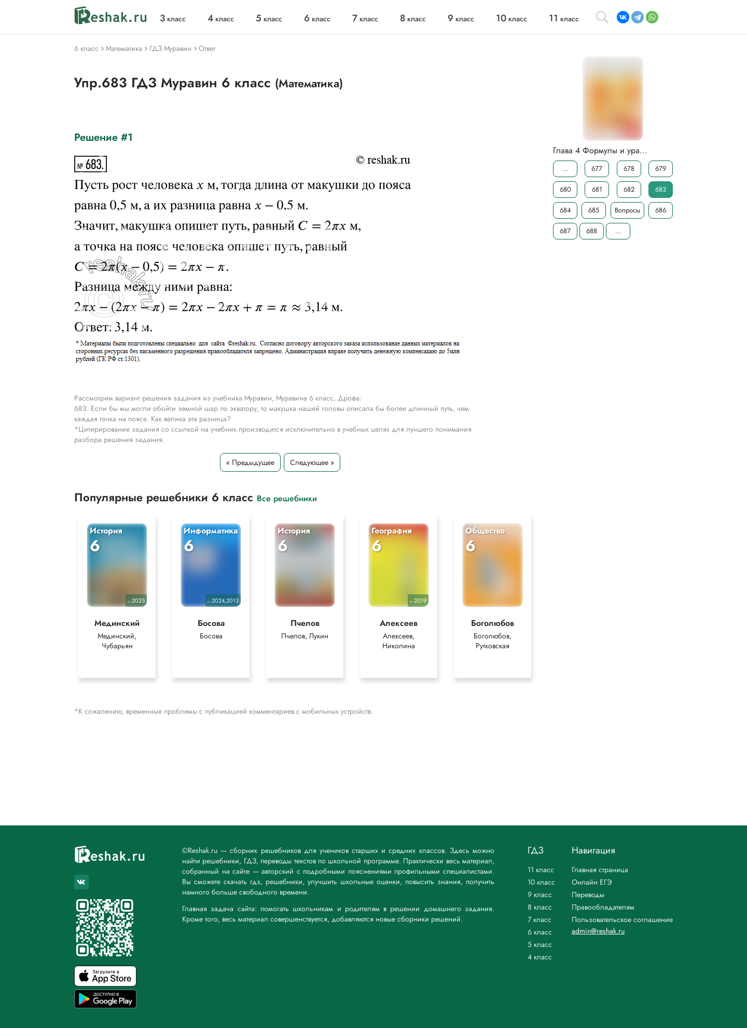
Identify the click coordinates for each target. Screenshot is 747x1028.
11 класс (541, 869)
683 (660, 189)
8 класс (540, 907)
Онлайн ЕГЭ (592, 882)
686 (660, 210)
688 (591, 231)
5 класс (540, 944)
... (565, 168)
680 (565, 189)
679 (660, 168)
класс (173, 19)
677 (596, 168)
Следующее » (312, 462)
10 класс (541, 882)
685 (593, 210)
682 (629, 189)
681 (597, 189)
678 (629, 168)
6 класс (540, 932)
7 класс (539, 919)
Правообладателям (603, 907)
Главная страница (600, 869)
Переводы (588, 894)
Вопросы (627, 210)
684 (565, 210)
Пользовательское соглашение (622, 919)
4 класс (540, 957)
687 (565, 231)
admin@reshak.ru (598, 931)
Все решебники (287, 497)
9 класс (540, 894)
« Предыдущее (250, 462)
